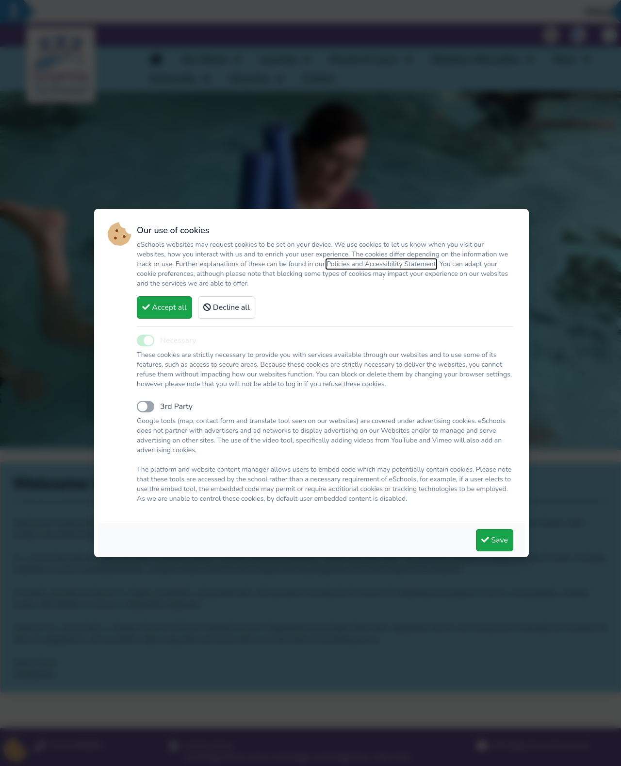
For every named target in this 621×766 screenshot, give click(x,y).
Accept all (164, 307)
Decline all (226, 307)
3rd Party (176, 406)
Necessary (178, 340)
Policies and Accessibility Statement (381, 264)
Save (494, 540)
